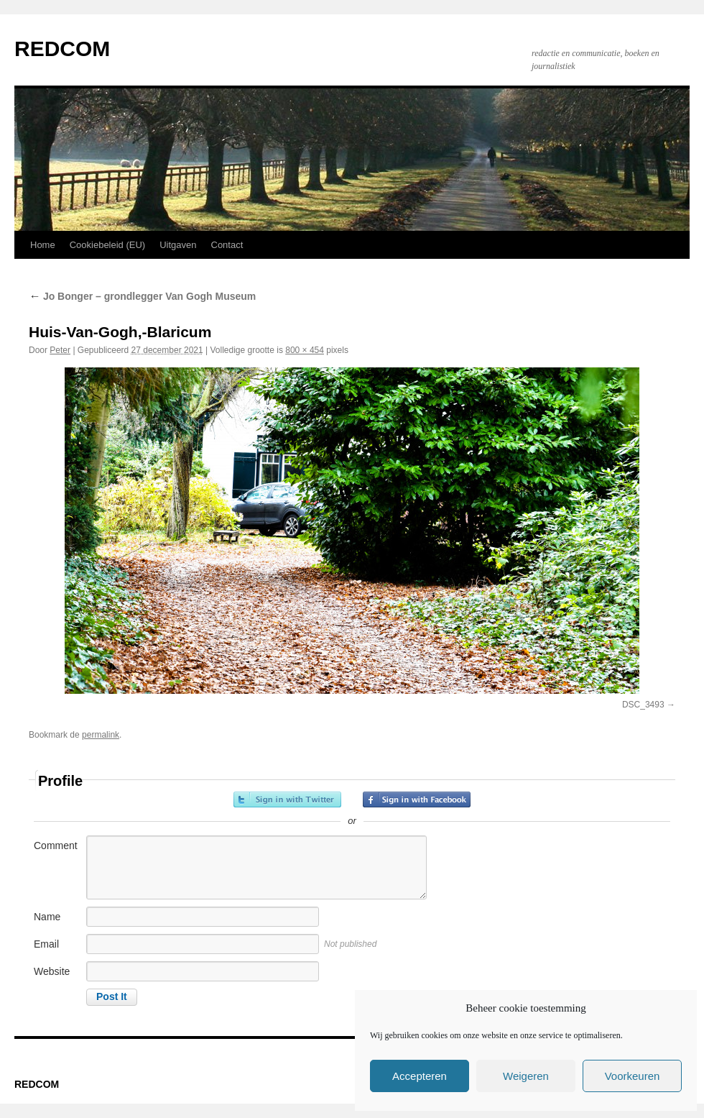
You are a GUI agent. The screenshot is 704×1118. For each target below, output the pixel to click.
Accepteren (419, 1076)
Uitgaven (177, 244)
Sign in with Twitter (287, 799)
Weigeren (526, 1076)
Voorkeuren (632, 1076)
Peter (60, 350)
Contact (227, 244)
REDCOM (62, 48)
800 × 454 (304, 350)
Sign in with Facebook (417, 799)
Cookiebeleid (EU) (108, 244)
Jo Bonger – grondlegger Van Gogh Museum (142, 296)
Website (52, 971)
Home (42, 244)
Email (46, 944)
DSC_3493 (643, 705)
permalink (100, 735)
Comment (56, 845)
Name (47, 916)
